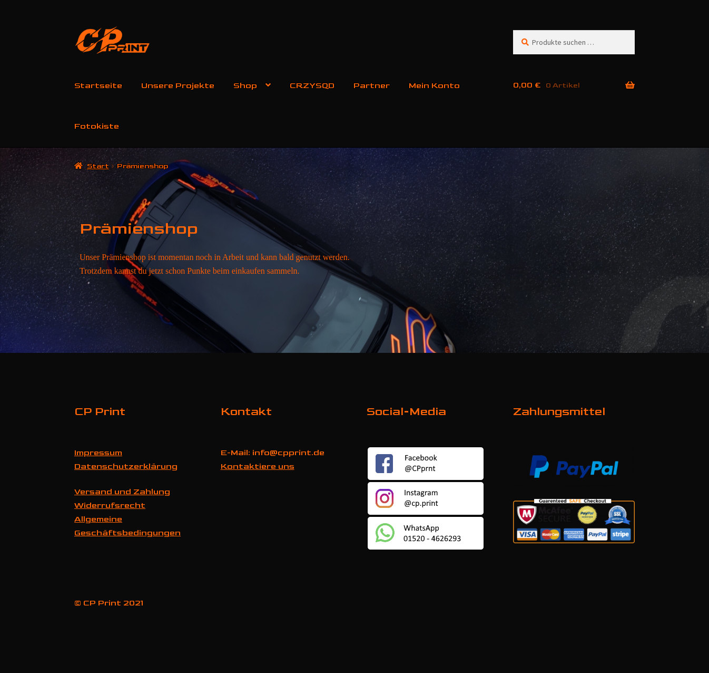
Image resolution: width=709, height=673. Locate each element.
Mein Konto (434, 86)
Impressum (98, 453)
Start (98, 165)
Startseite (98, 86)
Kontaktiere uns (257, 467)
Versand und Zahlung (122, 492)
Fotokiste (96, 126)
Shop (245, 86)
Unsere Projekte (177, 86)
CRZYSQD (312, 86)
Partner (371, 86)
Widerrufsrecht (109, 506)
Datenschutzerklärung (126, 467)
